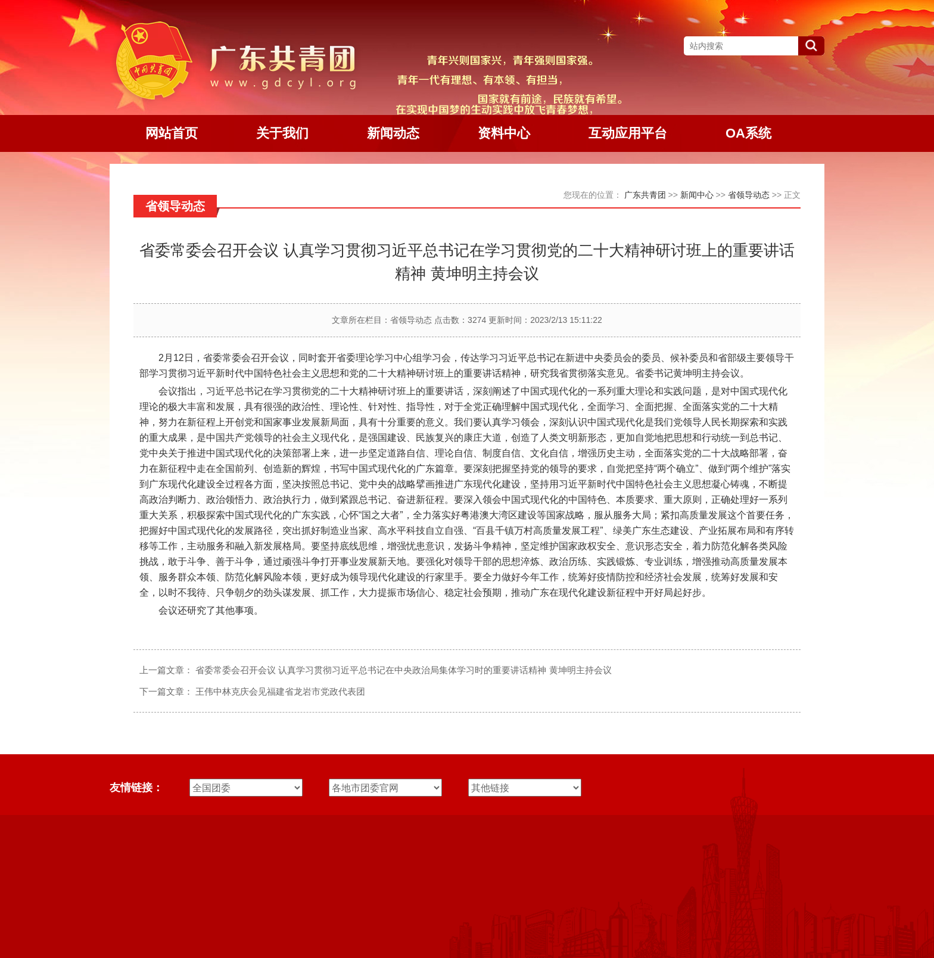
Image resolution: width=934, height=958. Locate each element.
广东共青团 (645, 195)
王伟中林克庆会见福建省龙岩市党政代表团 (280, 691)
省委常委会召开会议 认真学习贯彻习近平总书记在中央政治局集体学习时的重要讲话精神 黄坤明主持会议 (403, 670)
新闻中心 (697, 195)
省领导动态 (749, 195)
